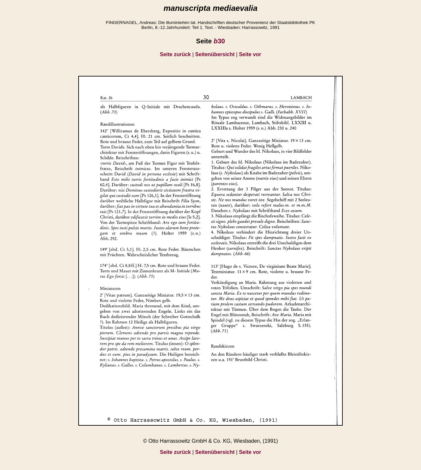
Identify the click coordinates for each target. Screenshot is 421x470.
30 (219, 41)
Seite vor (250, 54)
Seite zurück (175, 54)
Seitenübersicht (215, 54)
